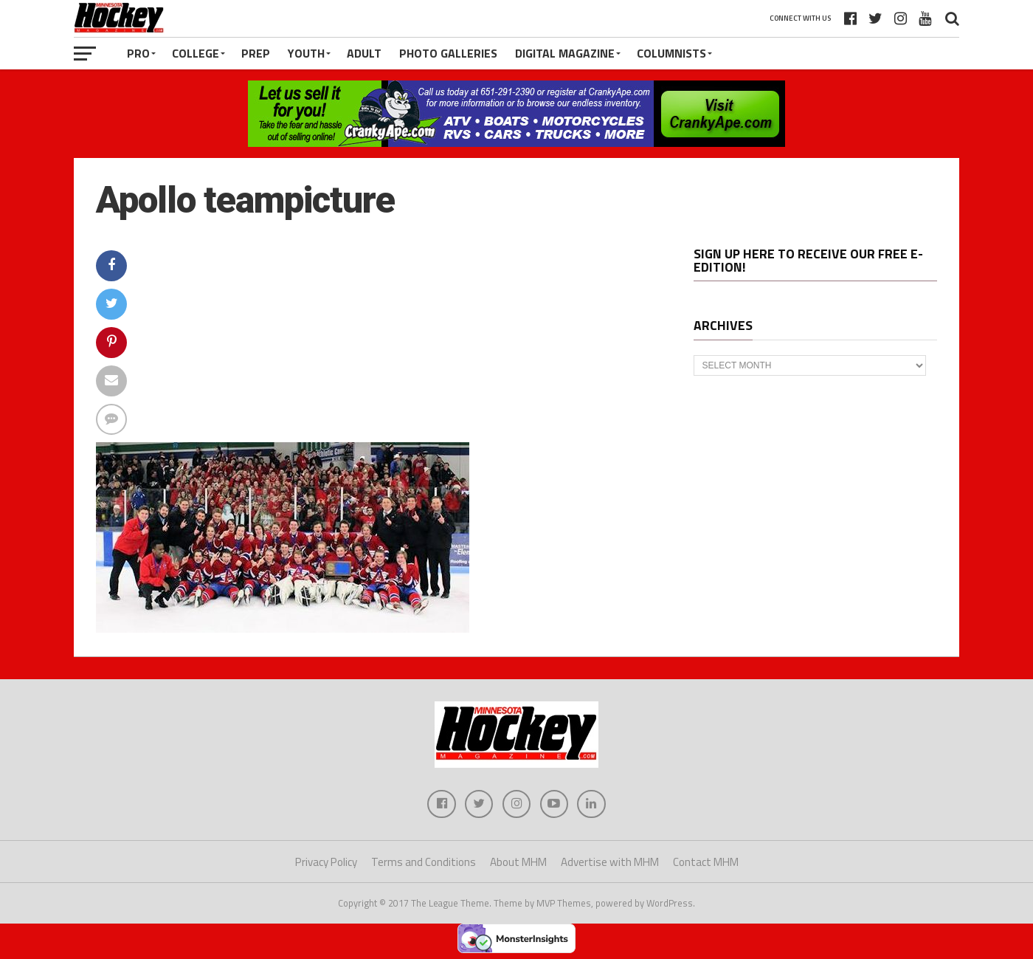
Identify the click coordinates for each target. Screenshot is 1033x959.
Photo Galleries (448, 53)
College (195, 53)
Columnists (671, 53)
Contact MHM (706, 863)
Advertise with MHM (610, 863)
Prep (255, 53)
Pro (138, 53)
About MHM (518, 863)
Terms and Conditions (423, 863)
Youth (306, 53)
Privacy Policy (326, 863)
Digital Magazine (565, 53)
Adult (364, 53)
